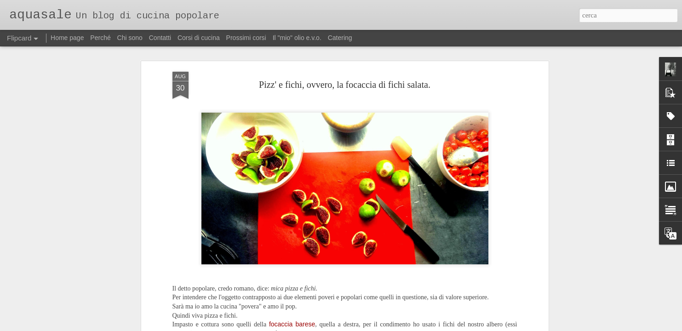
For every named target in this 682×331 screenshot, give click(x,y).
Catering (340, 37)
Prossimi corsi (246, 37)
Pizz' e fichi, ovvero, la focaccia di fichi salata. (344, 60)
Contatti (160, 37)
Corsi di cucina (199, 37)
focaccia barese (292, 300)
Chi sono (130, 37)
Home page (67, 37)
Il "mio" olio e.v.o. (297, 37)
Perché (100, 37)
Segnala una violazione (403, 326)
